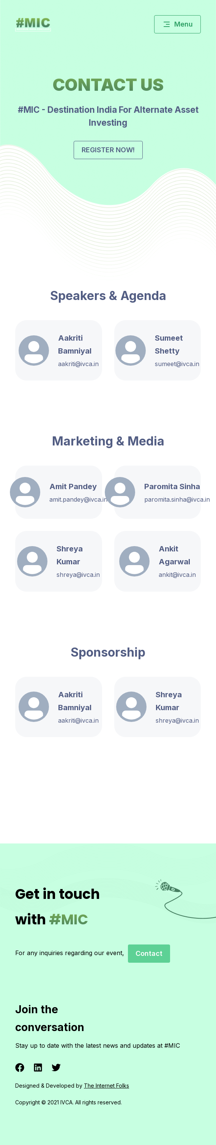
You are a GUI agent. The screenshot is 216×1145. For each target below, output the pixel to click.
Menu (177, 24)
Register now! (108, 150)
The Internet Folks (106, 1085)
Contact (149, 953)
